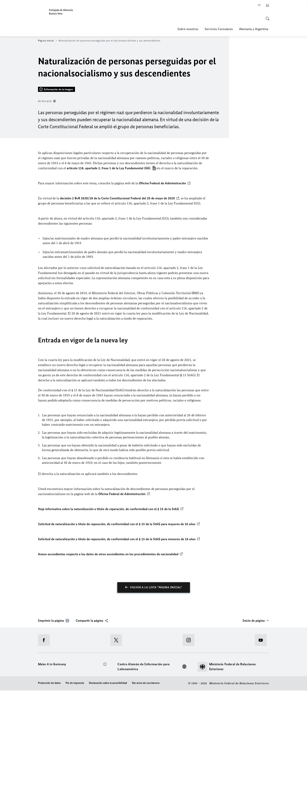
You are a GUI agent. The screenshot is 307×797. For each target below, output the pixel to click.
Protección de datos (49, 789)
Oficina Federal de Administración (162, 290)
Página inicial (47, 40)
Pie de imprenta (75, 789)
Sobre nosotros (187, 29)
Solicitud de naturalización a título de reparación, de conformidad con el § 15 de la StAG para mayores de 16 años (116, 630)
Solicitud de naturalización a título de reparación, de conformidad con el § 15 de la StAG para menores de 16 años (117, 645)
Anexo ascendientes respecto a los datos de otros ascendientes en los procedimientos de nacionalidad (108, 661)
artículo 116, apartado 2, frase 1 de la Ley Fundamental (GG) (109, 275)
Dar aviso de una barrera (145, 789)
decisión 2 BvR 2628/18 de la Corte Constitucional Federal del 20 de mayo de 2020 (117, 305)
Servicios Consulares (219, 29)
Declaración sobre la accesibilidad (108, 789)
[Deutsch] (259, 5)
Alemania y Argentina (254, 29)
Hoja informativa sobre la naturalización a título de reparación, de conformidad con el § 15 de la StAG (108, 615)
